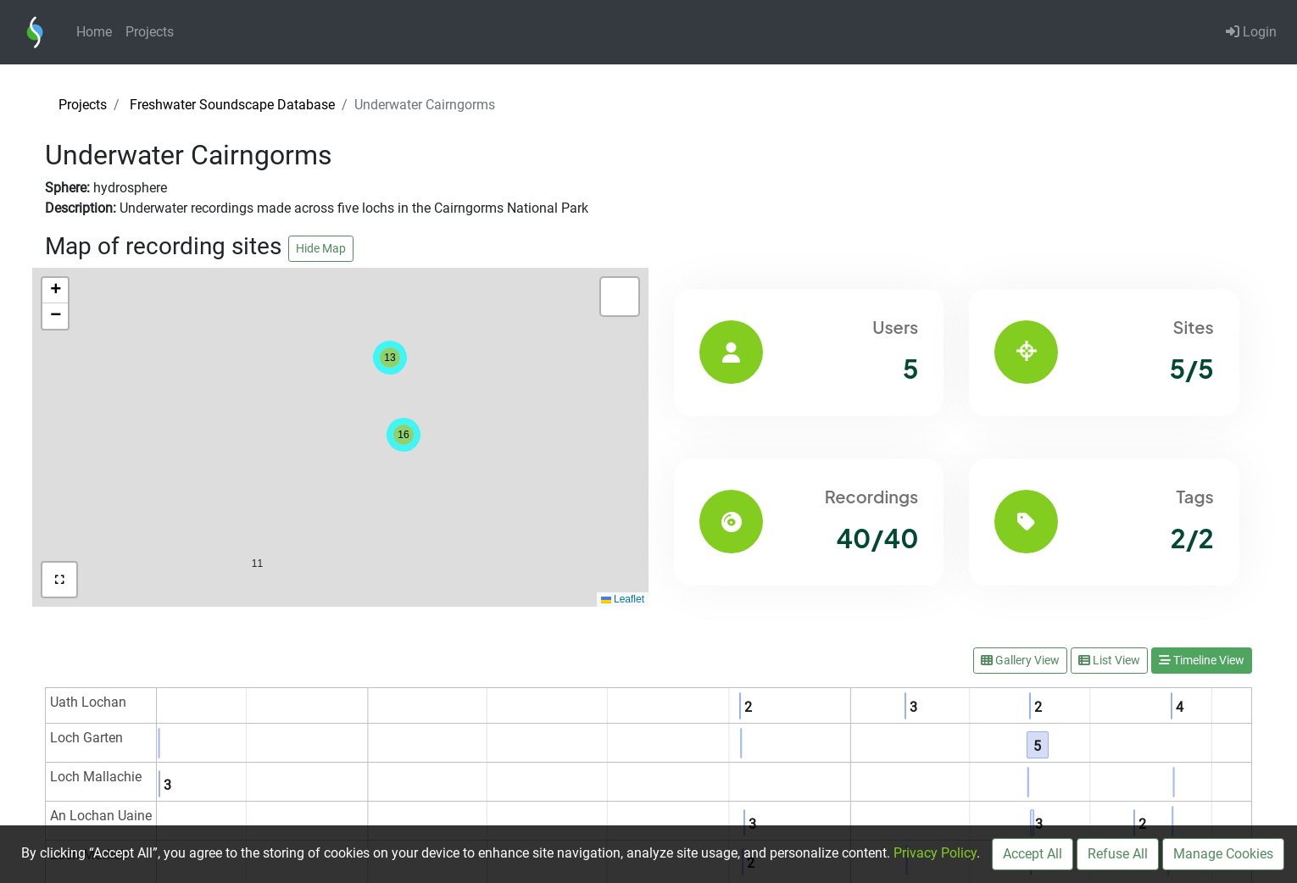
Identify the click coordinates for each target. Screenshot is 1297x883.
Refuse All (1118, 854)
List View (1109, 660)
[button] (257, 527)
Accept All (1032, 854)
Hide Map (321, 248)
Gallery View (1020, 660)
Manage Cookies (1223, 854)
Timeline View (1201, 660)
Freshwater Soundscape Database (232, 105)
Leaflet (622, 599)
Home (94, 32)
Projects (149, 32)
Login (1251, 32)
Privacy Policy (935, 853)
